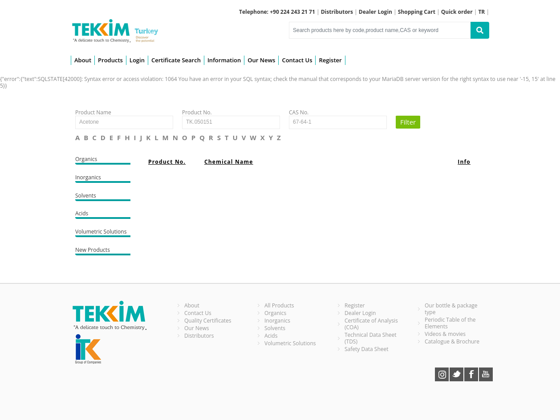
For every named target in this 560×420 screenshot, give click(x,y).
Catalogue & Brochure (452, 341)
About (82, 60)
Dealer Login (360, 313)
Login (137, 60)
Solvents (102, 196)
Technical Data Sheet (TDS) (371, 338)
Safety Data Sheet (367, 349)
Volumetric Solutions (102, 232)
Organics (102, 160)
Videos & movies (445, 334)
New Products (102, 250)
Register (330, 60)
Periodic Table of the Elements (450, 323)
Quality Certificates (207, 320)
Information (224, 60)
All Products (279, 305)
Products (110, 60)
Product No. (197, 112)
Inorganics (102, 178)
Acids (102, 214)
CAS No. (298, 112)
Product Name (93, 112)
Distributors (199, 335)
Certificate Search (176, 60)
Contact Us (297, 60)
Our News (261, 60)
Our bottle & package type (451, 308)
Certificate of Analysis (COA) (371, 324)
